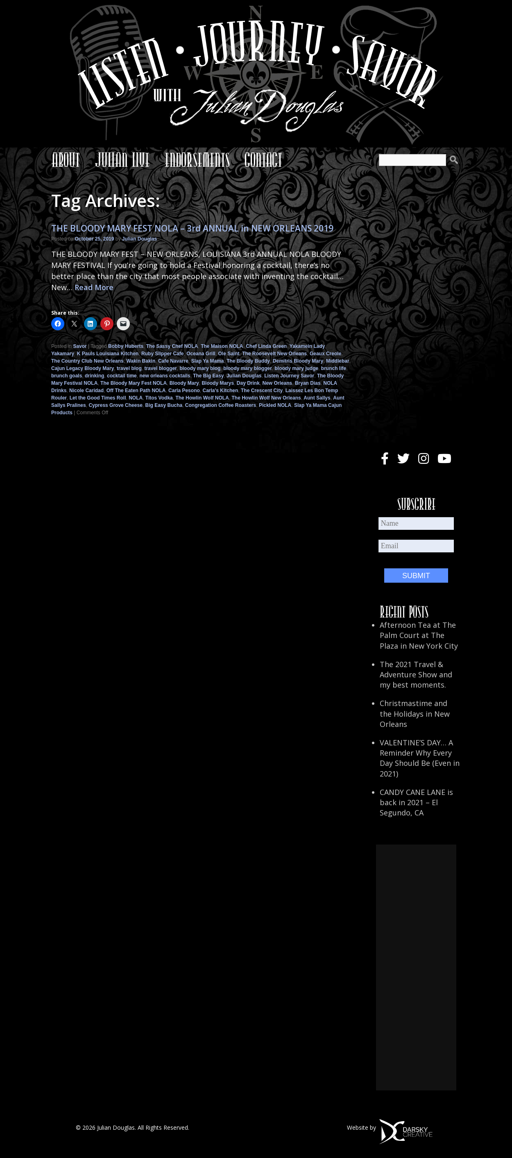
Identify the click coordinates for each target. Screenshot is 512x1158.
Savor (79, 346)
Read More (94, 287)
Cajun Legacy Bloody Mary (82, 368)
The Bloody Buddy (248, 361)
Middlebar (337, 361)
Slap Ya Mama (207, 361)
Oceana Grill (200, 353)
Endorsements (197, 160)
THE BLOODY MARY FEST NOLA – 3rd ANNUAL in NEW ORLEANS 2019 (192, 228)
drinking (94, 376)
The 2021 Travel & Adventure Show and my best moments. (416, 674)
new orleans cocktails (164, 376)
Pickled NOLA (275, 405)
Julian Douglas (139, 239)
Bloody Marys (218, 383)
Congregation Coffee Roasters (220, 405)
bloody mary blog (199, 368)
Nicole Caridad (86, 390)
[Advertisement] (416, 967)
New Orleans (277, 383)
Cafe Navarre (173, 361)
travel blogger (160, 368)
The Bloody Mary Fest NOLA (133, 383)
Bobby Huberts (125, 346)
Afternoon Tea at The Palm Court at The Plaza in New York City (419, 635)
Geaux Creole (325, 353)
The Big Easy (208, 376)
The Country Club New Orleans (87, 361)
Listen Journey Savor (289, 376)
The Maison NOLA (222, 346)
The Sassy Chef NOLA (172, 346)
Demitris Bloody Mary (298, 361)
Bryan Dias (308, 383)
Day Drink (248, 383)
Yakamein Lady (307, 346)
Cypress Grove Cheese (115, 405)
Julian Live (122, 160)
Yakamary (62, 353)
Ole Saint (229, 353)
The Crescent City (262, 390)
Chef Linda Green (266, 346)
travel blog (129, 368)
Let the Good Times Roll (98, 398)
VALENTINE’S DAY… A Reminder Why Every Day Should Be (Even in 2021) (420, 758)
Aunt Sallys (317, 398)
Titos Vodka (159, 398)
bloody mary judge (296, 368)
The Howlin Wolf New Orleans (266, 398)
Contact (263, 160)
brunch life (333, 368)
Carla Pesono (184, 390)
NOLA (136, 398)
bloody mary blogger (247, 368)
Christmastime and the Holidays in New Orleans (415, 713)
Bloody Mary (184, 383)
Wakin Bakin (140, 361)
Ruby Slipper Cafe (162, 353)
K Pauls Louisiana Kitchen (108, 353)
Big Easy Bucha (163, 405)
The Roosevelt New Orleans (274, 353)
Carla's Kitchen (220, 390)
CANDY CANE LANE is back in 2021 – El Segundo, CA (416, 802)
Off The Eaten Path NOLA (136, 390)
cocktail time (122, 376)
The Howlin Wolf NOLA (202, 398)
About (65, 160)
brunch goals (66, 376)
